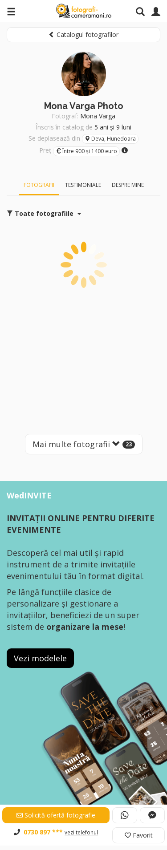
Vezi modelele (40, 658)
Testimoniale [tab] (83, 185)
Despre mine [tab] (128, 185)
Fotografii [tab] (39, 185)
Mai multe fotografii (84, 444)
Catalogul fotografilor (83, 34)
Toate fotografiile (44, 213)
